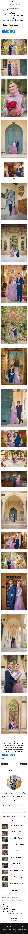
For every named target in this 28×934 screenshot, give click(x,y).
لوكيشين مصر (6, 908)
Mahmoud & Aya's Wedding (16, 877)
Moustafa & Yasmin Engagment (17, 870)
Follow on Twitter (14, 812)
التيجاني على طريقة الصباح (8, 906)
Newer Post (4, 764)
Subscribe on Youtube (14, 816)
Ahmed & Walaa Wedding (15, 864)
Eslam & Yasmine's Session (16, 825)
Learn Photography (8, 911)
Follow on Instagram (14, 808)
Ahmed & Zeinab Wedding (15, 857)
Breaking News (7, 904)
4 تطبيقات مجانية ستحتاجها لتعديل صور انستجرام (13, 913)
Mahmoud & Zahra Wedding (16, 838)
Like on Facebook (14, 805)
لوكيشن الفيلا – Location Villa (9, 909)
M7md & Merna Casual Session (17, 844)
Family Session (15, 897)
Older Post (23, 764)
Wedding (18, 900)
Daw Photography (19, 743)
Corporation (15, 895)
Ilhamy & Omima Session (15, 831)
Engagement (4, 29)
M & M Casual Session (15, 851)
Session (10, 29)
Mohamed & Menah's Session (16, 883)
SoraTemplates (11, 929)
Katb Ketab (5, 900)
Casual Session (6, 895)
